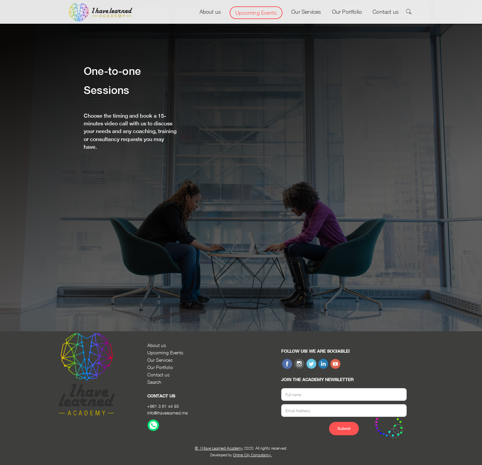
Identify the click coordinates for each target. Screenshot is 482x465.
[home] (100, 12)
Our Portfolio (347, 12)
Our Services (306, 12)
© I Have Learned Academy (219, 448)
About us (210, 12)
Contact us (386, 12)
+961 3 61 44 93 (163, 406)
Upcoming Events (256, 13)
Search (154, 382)
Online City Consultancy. (252, 455)
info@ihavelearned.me (167, 413)
